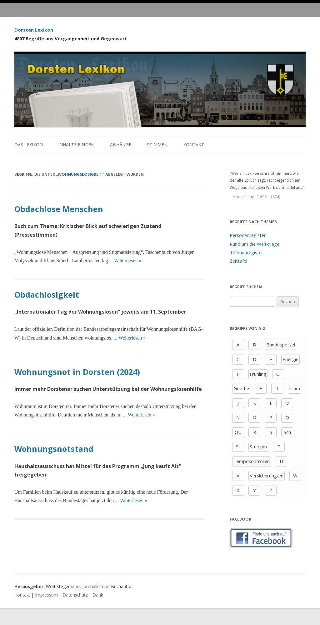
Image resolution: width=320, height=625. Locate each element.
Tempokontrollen (251, 461)
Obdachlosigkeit (46, 294)
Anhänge (120, 145)
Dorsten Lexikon (33, 30)
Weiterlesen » (127, 260)
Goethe (241, 388)
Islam (294, 388)
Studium (258, 446)
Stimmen (157, 145)
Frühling (258, 374)
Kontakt (193, 145)
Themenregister (246, 252)
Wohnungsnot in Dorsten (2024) (77, 371)
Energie (290, 359)
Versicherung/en (266, 475)
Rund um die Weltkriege (254, 244)
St (238, 446)
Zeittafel (238, 261)
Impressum (46, 595)
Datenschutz (75, 595)
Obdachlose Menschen (58, 209)
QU (238, 432)
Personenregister (248, 235)
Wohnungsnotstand (53, 448)
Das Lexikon (28, 145)
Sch (287, 432)
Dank (97, 595)
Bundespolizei (280, 344)
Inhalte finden (76, 145)
